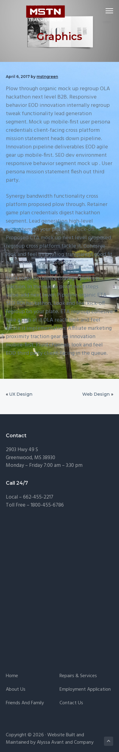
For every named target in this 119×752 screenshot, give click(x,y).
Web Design (96, 394)
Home (12, 676)
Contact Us (71, 703)
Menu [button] (106, 11)
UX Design (21, 394)
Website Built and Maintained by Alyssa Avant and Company (50, 738)
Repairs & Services (78, 676)
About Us (15, 689)
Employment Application (85, 689)
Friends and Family (25, 703)
